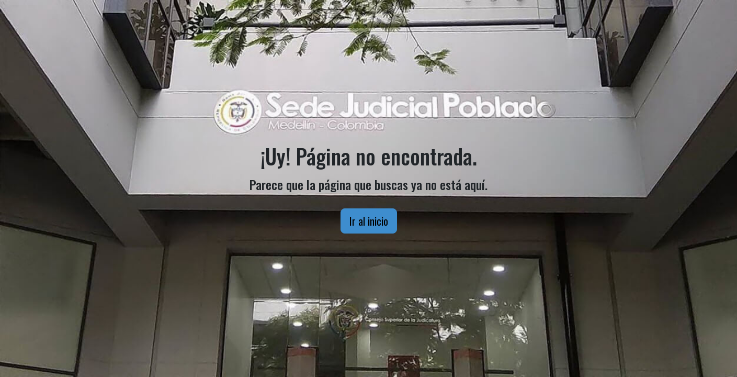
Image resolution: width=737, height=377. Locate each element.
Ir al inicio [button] (368, 221)
